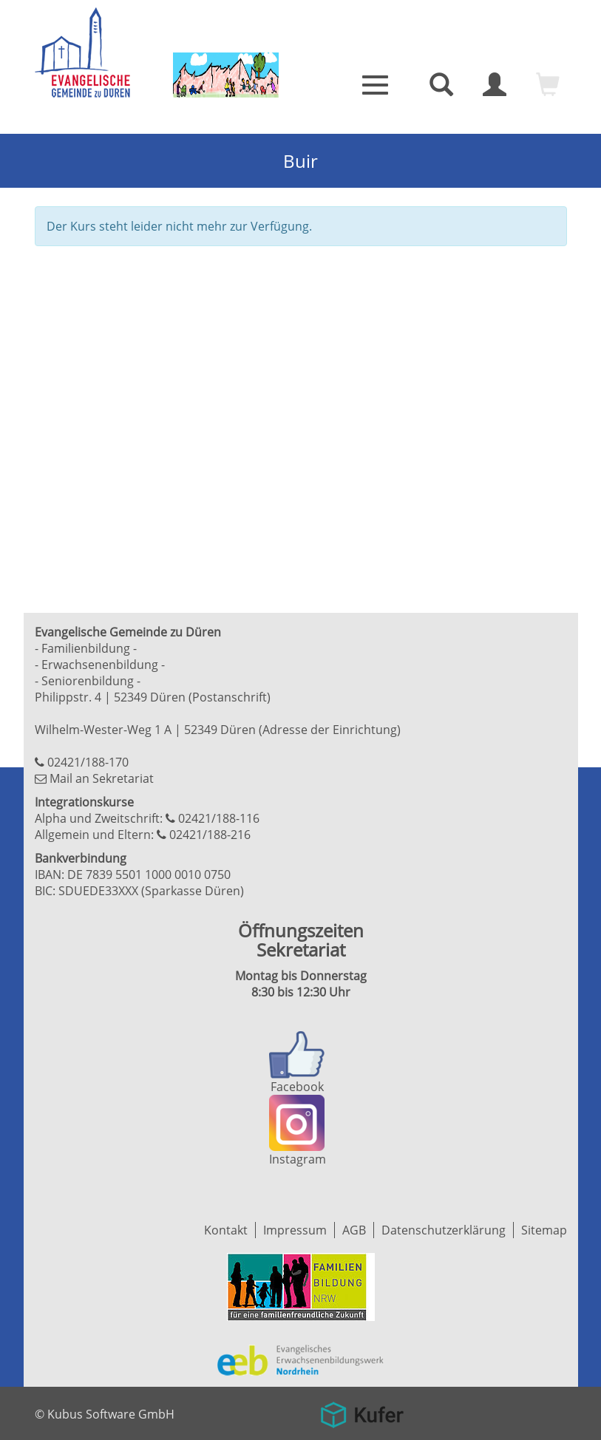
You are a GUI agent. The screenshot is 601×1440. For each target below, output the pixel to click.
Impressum (295, 1230)
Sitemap (544, 1230)
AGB (354, 1230)
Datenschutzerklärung (443, 1230)
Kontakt (226, 1230)
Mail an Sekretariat (102, 778)
